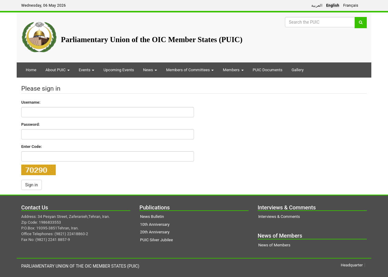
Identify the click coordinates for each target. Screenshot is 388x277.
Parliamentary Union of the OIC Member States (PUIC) (151, 39)
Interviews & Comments (279, 216)
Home (31, 70)
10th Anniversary (154, 224)
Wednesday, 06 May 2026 (43, 5)
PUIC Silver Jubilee (156, 240)
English (332, 5)
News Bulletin (152, 216)
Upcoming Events (118, 70)
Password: (30, 124)
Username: (30, 102)
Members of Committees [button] (190, 70)
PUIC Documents (268, 70)
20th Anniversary (154, 232)
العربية (316, 5)
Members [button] (233, 70)
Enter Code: (31, 146)
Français (350, 5)
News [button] (150, 70)
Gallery (298, 70)
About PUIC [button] (57, 70)
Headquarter (352, 265)
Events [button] (87, 70)
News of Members (274, 245)
